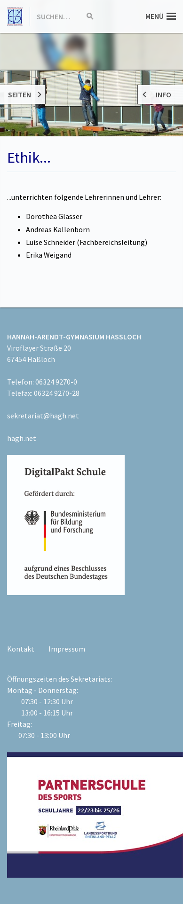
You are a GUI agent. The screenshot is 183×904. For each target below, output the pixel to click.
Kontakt (20, 648)
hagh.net (21, 438)
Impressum (66, 648)
